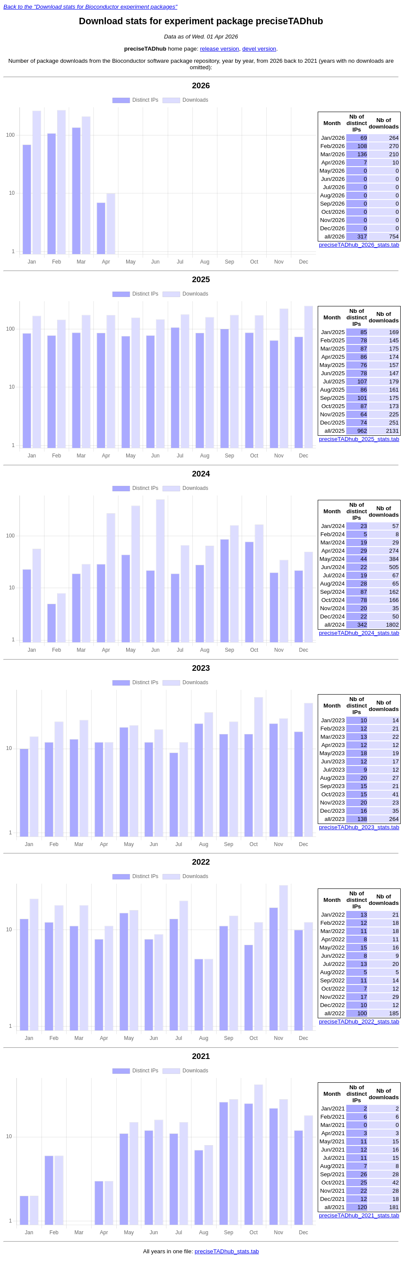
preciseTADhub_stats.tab (227, 1251)
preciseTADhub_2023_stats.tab (359, 827)
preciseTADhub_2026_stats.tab (359, 244)
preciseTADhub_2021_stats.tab (359, 1215)
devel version (259, 48)
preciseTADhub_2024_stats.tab (359, 633)
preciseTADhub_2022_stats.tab (359, 1021)
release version (219, 48)
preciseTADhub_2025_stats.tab (359, 439)
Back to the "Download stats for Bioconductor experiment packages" (90, 6)
